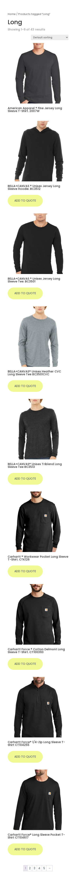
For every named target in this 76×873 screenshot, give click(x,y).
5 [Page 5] (44, 868)
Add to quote (25, 201)
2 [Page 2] (30, 868)
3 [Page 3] (34, 868)
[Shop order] (50, 37)
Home (12, 14)
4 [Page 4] (39, 868)
